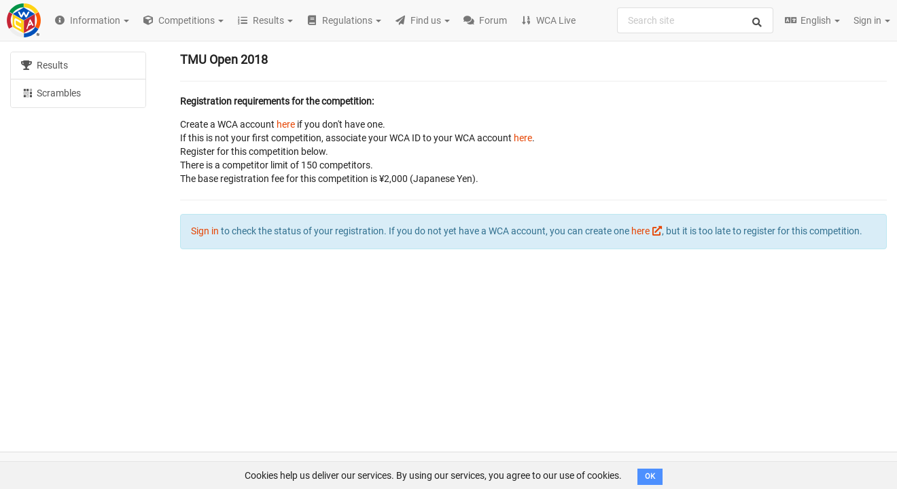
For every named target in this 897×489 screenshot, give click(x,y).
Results (44, 65)
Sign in (872, 20)
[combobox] (695, 20)
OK (650, 476)
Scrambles (51, 92)
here (286, 124)
